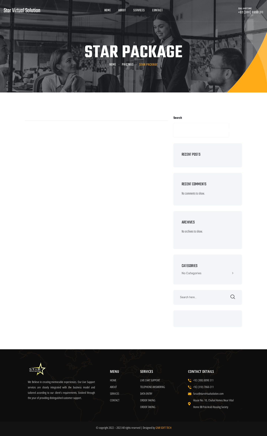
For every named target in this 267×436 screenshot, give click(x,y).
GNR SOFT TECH (163, 428)
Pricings (128, 64)
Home (107, 10)
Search (177, 118)
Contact (157, 10)
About (122, 10)
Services (139, 10)
